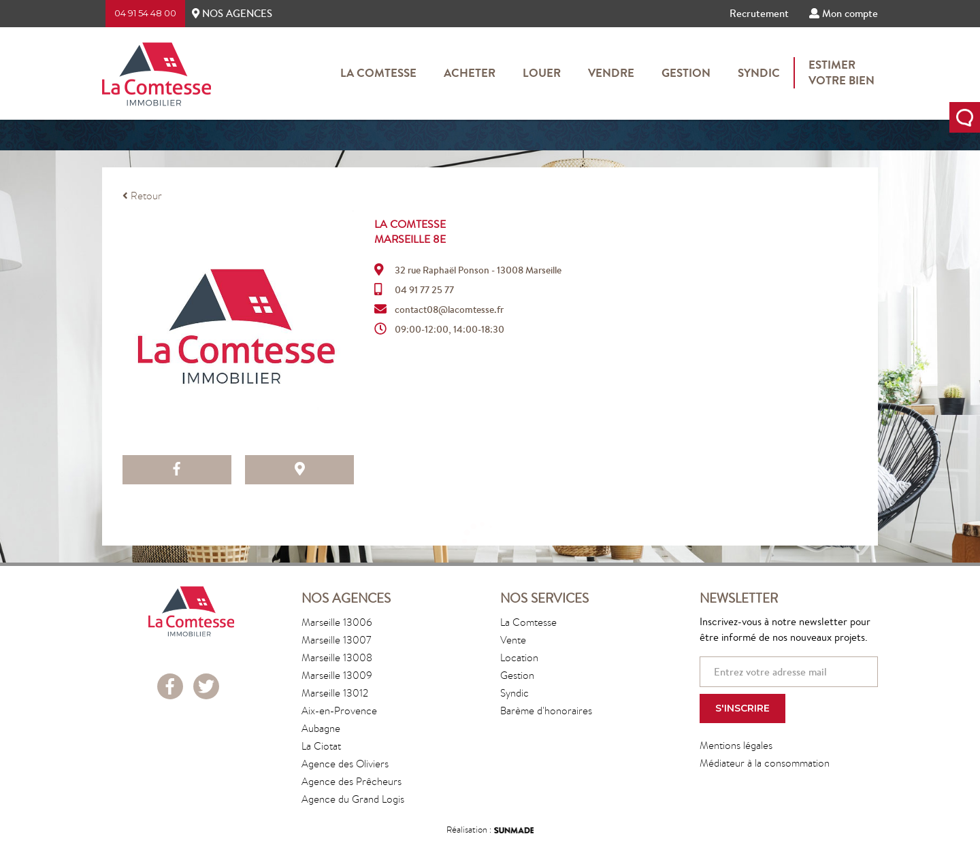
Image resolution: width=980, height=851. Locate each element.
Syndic (759, 73)
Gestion (686, 73)
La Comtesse (378, 73)
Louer (542, 73)
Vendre (611, 73)
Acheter (469, 73)
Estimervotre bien (841, 72)
